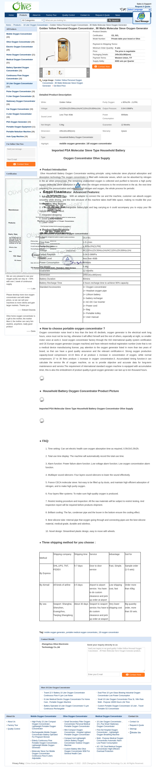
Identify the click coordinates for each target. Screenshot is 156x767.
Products (23, 15)
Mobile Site (135, 733)
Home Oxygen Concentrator (18, 55)
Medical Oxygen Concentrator (19, 59)
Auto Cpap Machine (15, 136)
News (117, 15)
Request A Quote (142, 6)
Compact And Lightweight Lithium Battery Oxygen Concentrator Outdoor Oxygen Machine (76, 741)
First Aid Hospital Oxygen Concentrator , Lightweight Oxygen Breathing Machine (108, 732)
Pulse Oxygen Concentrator (18, 91)
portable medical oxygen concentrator (81, 632)
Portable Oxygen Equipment (19, 127)
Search (115, 20)
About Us (36, 15)
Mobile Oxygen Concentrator (19, 34)
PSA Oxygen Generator (16, 122)
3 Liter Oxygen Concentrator (19, 114)
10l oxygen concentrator (109, 632)
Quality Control (68, 15)
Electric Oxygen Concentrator (19, 47)
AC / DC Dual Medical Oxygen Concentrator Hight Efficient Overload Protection (109, 748)
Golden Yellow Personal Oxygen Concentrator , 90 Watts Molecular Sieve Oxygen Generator (62, 83)
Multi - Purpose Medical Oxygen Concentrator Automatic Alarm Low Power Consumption (110, 740)
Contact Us (85, 15)
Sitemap (133, 729)
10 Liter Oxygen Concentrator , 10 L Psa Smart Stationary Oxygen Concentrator (109, 724)
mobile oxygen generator (54, 632)
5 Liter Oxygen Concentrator (19, 96)
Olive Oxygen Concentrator (18, 42)
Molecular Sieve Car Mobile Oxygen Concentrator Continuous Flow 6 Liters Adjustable (43, 754)
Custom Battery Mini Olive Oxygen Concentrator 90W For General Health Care (77, 751)
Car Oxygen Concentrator (17, 109)
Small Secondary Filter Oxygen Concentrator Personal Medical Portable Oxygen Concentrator (77, 724)
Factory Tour (51, 15)
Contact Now (21, 164)
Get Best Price (60, 86)
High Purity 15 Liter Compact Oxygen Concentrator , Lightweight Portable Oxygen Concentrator (44, 725)
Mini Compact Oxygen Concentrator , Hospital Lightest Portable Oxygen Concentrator (77, 732)
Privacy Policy (18, 763)
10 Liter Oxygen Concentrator (35, 25)
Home (11, 15)
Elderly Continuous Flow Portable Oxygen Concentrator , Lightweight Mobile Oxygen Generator (45, 744)
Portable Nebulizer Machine (18, 132)
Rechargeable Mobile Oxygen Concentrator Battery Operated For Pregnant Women (45, 734)
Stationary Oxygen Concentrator (20, 101)
